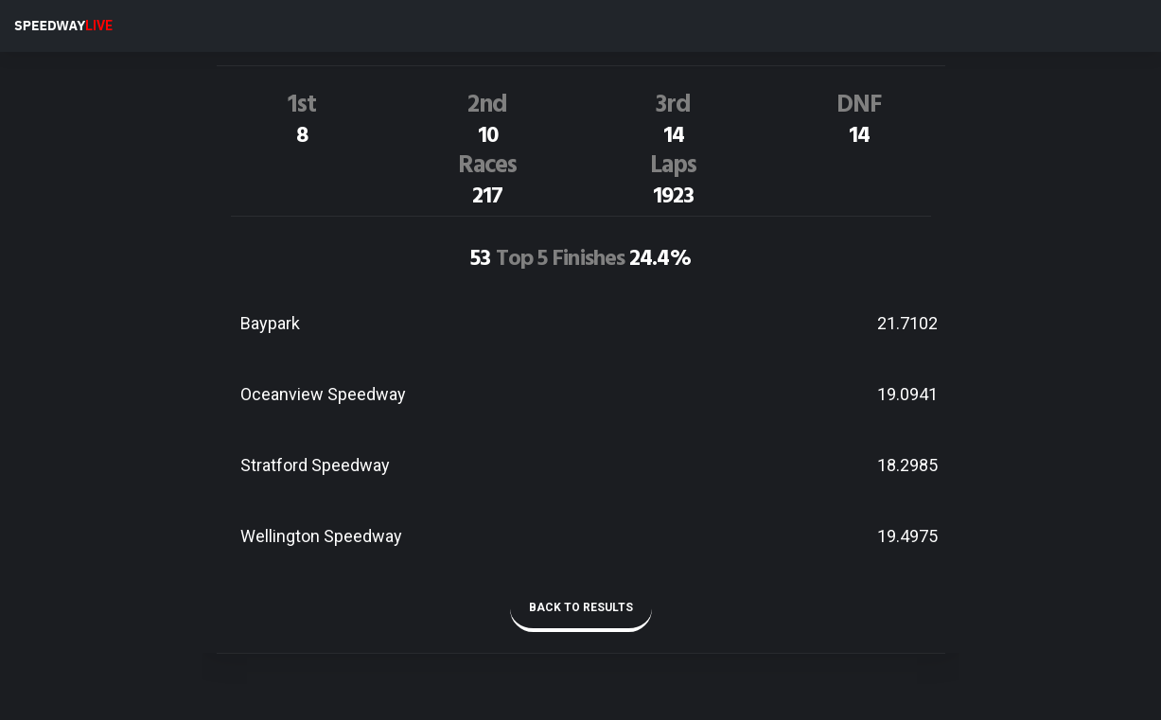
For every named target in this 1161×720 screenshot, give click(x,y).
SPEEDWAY (63, 25)
